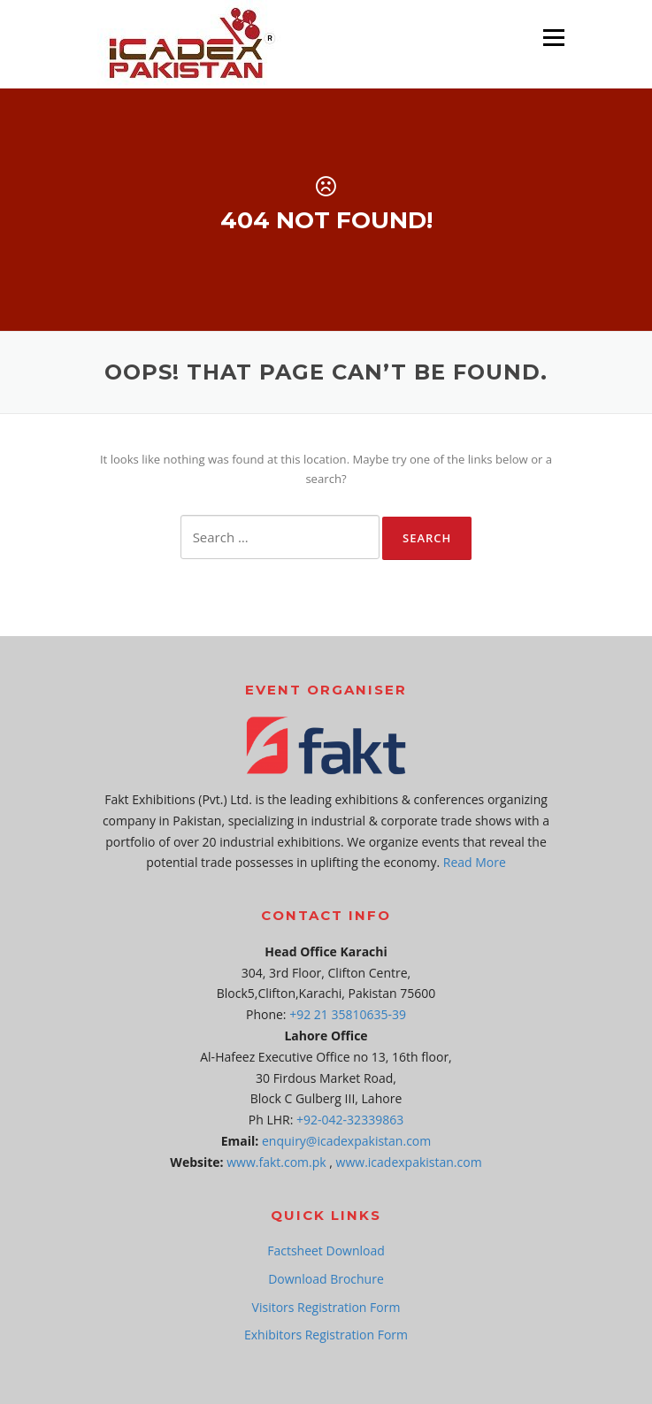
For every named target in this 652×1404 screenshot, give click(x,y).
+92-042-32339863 (349, 1119)
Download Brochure (326, 1278)
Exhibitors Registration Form (326, 1334)
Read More (474, 862)
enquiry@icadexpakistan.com (346, 1140)
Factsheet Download (326, 1250)
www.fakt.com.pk (276, 1162)
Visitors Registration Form (326, 1307)
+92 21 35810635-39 (347, 1014)
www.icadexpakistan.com (409, 1162)
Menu (553, 37)
